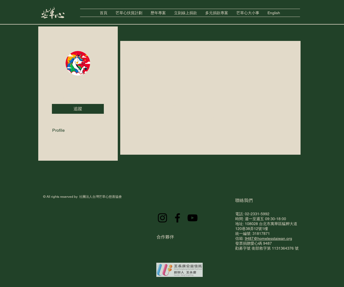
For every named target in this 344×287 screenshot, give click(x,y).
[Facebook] (177, 218)
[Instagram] (162, 218)
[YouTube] (192, 218)
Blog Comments (67, 141)
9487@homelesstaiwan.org (268, 238)
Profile (58, 130)
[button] (158, 13)
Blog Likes (62, 152)
